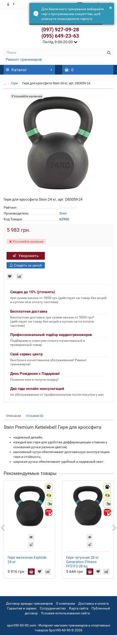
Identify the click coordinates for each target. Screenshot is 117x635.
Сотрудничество (53, 608)
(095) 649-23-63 (60, 36)
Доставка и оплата (93, 603)
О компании (65, 603)
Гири (14, 83)
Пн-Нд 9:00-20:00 (60, 42)
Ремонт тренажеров (24, 59)
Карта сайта (78, 608)
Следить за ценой (26, 265)
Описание (13, 416)
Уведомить (26, 255)
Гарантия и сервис (22, 608)
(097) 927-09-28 (60, 30)
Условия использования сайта (65, 613)
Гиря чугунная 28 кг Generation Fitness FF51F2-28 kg (82, 561)
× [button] (110, 7)
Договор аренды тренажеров (29, 603)
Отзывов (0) (34, 416)
